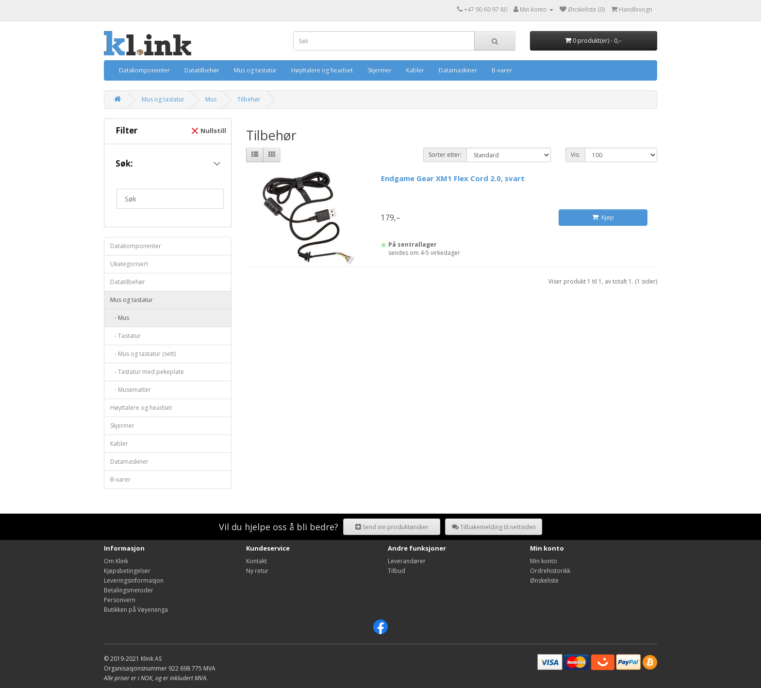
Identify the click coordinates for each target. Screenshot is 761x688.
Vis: (575, 155)
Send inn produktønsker (392, 527)
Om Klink (116, 561)
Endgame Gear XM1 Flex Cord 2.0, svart (453, 178)
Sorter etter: (445, 155)
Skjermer (379, 70)
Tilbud (396, 571)
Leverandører (407, 561)
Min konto (543, 561)
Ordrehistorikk (550, 571)
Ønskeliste (544, 580)
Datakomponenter (144, 70)
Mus (210, 99)
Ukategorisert (129, 264)
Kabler (415, 70)
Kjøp (603, 217)
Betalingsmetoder (128, 590)
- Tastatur (125, 336)
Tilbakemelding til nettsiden (494, 527)
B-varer (502, 70)
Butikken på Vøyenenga (136, 609)
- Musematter (130, 390)
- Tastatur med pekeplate (147, 372)
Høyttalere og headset (322, 70)
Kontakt (256, 561)
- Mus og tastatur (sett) (143, 354)
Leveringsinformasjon (134, 580)
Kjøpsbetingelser (127, 571)
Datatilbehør (201, 70)
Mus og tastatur (255, 70)
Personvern (119, 600)
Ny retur (257, 571)
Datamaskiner (458, 70)
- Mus (119, 318)
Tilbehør (249, 99)
